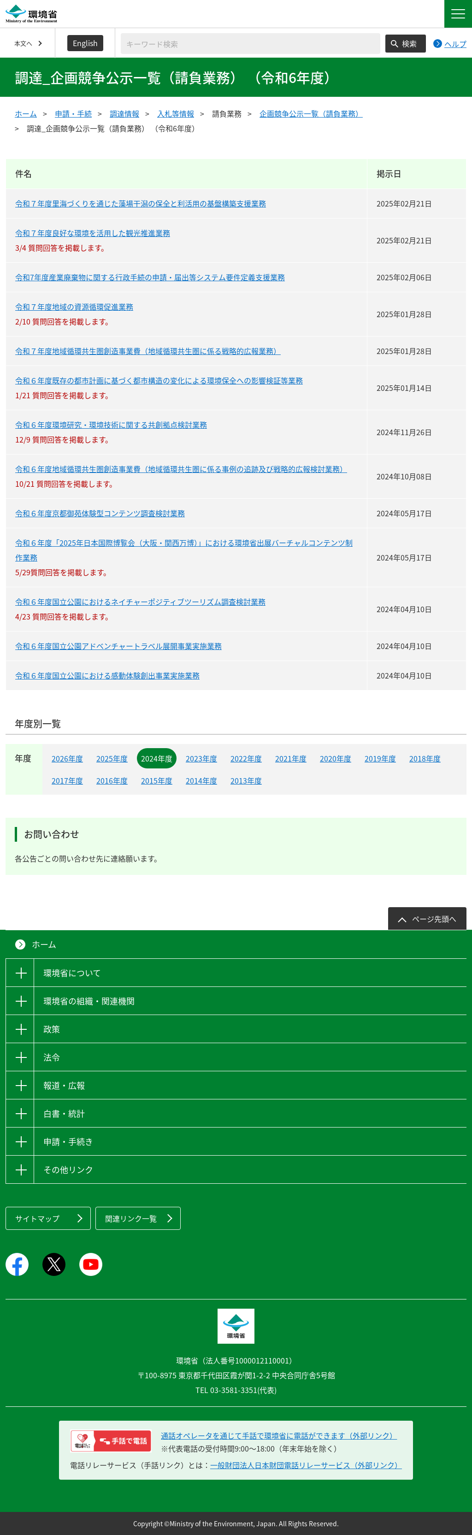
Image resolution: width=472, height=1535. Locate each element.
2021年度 (291, 758)
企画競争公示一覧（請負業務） (311, 113)
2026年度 (67, 758)
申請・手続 (73, 113)
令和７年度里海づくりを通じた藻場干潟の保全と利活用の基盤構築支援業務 (140, 203)
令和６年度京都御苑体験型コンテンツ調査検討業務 (100, 513)
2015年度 (156, 780)
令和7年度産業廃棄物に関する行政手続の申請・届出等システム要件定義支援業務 (150, 277)
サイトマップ (37, 1218)
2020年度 (335, 758)
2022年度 (246, 758)
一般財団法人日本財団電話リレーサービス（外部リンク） (306, 1464)
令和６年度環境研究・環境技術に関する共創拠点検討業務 (111, 424)
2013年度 (246, 780)
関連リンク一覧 (131, 1218)
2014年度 (201, 780)
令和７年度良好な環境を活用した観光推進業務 (92, 232)
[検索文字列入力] (250, 43)
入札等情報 (175, 113)
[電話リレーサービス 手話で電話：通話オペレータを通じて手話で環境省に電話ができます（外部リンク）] (111, 1440)
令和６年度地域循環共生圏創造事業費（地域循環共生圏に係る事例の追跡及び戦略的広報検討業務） (181, 468)
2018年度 (425, 758)
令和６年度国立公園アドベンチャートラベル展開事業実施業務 (118, 645)
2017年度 (67, 780)
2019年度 (380, 758)
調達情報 (124, 113)
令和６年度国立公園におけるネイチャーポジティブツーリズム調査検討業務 (140, 601)
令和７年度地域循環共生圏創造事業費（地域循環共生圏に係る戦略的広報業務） (148, 350)
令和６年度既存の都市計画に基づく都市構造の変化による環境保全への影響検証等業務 (159, 380)
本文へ (23, 43)
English (85, 42)
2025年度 (112, 758)
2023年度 (201, 758)
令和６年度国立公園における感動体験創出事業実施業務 (107, 675)
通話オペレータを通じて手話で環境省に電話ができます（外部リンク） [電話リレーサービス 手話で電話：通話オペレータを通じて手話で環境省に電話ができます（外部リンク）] (279, 1435)
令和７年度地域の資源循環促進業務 (74, 306)
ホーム (26, 113)
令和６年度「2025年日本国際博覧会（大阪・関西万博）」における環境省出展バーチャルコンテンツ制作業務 (184, 550)
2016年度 (112, 780)
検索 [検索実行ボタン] (409, 43)
